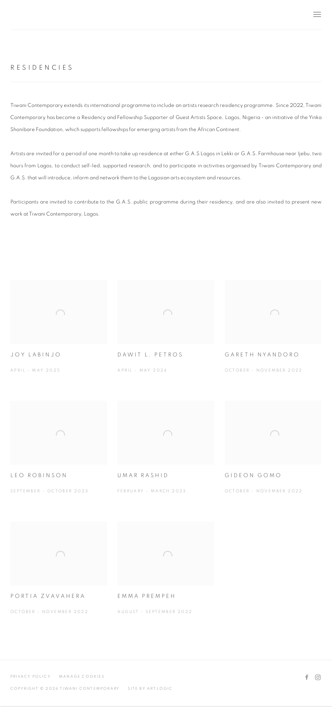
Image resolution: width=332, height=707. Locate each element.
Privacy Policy (30, 676)
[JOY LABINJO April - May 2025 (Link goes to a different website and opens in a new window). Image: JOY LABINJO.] (58, 335)
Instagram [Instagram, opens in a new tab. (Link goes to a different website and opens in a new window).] (318, 677)
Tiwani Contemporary (51, 15)
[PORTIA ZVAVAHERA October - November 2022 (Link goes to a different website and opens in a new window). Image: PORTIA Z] (58, 577)
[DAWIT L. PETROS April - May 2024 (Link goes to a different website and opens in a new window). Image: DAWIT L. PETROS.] (165, 335)
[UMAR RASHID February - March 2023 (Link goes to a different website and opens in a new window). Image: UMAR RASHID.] (165, 456)
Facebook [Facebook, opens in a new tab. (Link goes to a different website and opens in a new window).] (307, 677)
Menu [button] (316, 15)
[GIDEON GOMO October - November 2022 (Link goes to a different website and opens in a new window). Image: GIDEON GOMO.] (273, 456)
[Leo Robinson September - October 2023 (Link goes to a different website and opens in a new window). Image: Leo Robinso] (58, 456)
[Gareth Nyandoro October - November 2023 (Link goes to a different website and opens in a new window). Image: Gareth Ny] (273, 335)
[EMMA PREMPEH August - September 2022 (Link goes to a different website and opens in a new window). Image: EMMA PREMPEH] (165, 577)
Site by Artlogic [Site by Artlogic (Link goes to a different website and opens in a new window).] (150, 688)
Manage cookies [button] (82, 676)
